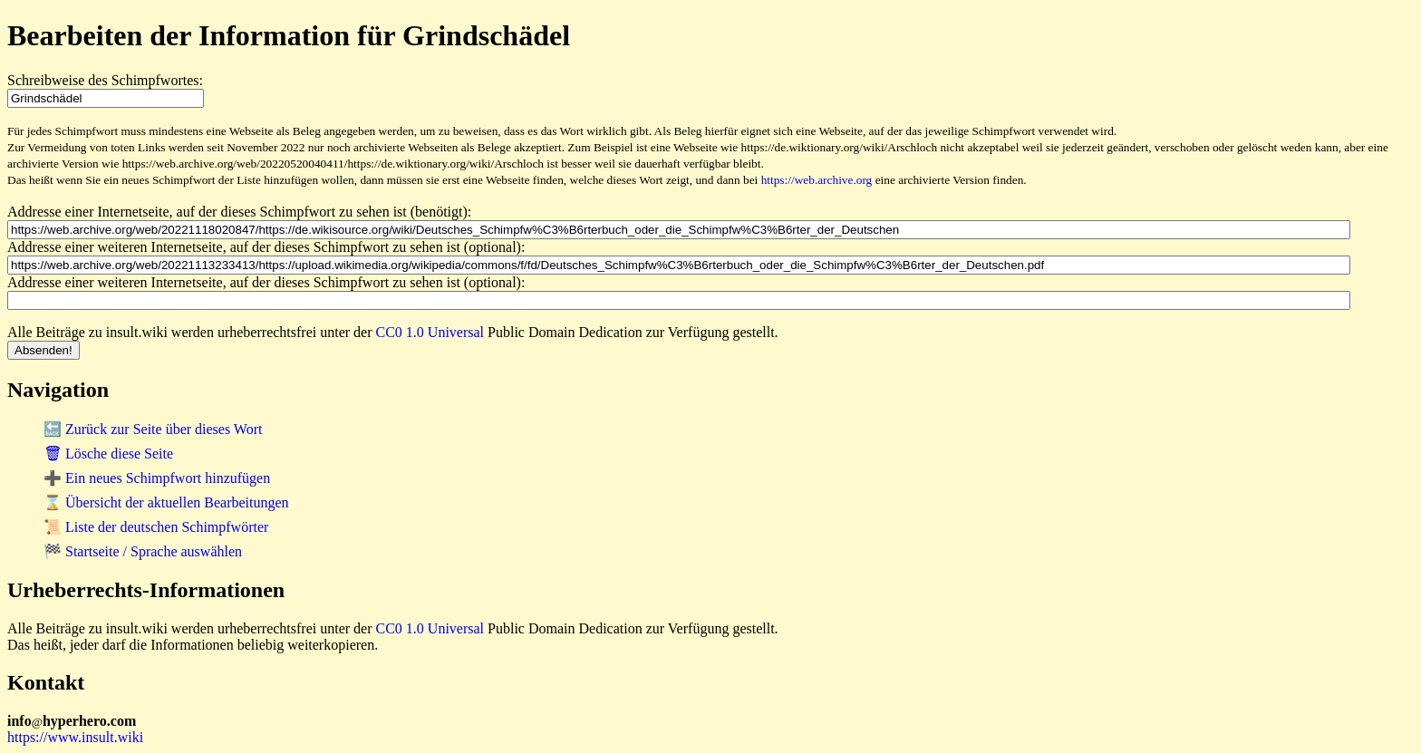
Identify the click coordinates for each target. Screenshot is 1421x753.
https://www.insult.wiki (75, 737)
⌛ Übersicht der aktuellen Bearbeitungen (166, 502)
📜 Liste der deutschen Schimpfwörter (156, 527)
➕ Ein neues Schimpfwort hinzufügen (157, 478)
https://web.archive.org (817, 180)
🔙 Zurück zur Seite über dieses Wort (153, 429)
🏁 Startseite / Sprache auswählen (143, 551)
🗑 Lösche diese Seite (108, 453)
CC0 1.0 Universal (430, 332)
